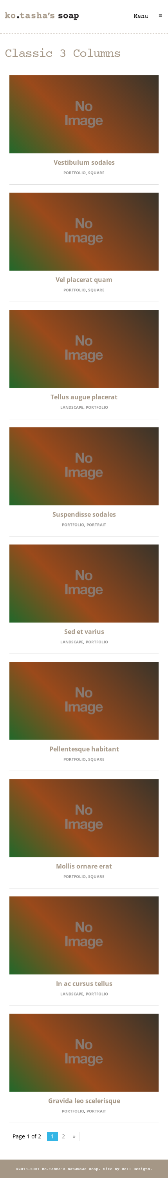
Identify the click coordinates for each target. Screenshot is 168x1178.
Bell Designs (136, 1169)
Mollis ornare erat (84, 866)
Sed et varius (84, 631)
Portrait (96, 524)
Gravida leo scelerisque (84, 1100)
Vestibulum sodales (84, 162)
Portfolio (74, 172)
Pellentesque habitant (84, 749)
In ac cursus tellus (84, 983)
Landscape (71, 407)
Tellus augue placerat (84, 397)
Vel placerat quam (84, 279)
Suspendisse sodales (84, 514)
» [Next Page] (74, 1136)
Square (96, 172)
